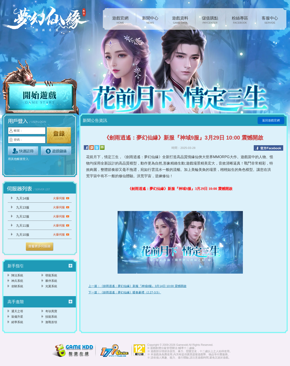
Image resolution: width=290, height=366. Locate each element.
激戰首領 (51, 322)
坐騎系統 (17, 286)
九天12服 (42, 216)
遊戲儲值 (56, 150)
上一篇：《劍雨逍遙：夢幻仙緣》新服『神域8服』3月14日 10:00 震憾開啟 (137, 286)
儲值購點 (210, 20)
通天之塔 (17, 311)
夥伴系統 (51, 280)
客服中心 (270, 20)
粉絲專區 (240, 20)
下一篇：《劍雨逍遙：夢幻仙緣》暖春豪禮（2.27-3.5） (124, 292)
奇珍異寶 (51, 311)
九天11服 (42, 225)
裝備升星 (17, 316)
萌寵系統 (51, 275)
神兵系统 (17, 280)
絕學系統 (17, 322)
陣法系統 (17, 275)
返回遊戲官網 (271, 120)
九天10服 (42, 235)
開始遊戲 (40, 87)
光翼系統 (51, 286)
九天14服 (42, 198)
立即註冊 (23, 150)
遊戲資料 (180, 20)
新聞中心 (150, 20)
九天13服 (42, 207)
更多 (39, 246)
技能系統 (51, 316)
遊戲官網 (120, 20)
